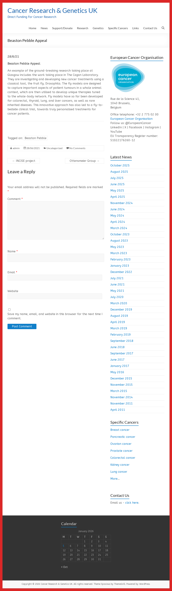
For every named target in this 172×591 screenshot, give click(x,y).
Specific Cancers (118, 28)
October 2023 (120, 234)
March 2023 (118, 253)
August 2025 (119, 171)
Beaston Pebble (35, 138)
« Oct (64, 567)
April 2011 (117, 409)
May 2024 (117, 215)
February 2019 (120, 334)
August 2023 (119, 240)
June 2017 (117, 359)
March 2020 (118, 303)
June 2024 (117, 209)
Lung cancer (118, 471)
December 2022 (121, 272)
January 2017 (119, 366)
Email (12, 272)
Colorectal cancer (122, 457)
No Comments (77, 148)
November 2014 (121, 397)
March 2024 (118, 228)
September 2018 (121, 341)
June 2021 (117, 284)
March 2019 (118, 328)
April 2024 (117, 222)
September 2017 (121, 353)
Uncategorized (54, 148)
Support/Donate (62, 28)
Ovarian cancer (120, 443)
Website (13, 291)
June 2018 (117, 347)
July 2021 (117, 278)
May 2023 (117, 247)
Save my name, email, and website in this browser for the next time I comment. (55, 316)
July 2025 (117, 178)
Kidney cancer (119, 464)
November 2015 (121, 384)
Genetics (98, 28)
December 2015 (121, 378)
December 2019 (121, 309)
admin (16, 148)
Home (32, 28)
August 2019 (119, 316)
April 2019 (117, 322)
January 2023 (119, 265)
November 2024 (121, 203)
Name (13, 251)
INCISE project (23, 161)
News (44, 28)
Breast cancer (119, 430)
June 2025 (117, 184)
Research (82, 28)
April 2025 (117, 196)
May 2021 (117, 290)
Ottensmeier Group (84, 161)
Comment (15, 199)
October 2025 (120, 165)
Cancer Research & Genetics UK (53, 10)
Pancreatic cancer (122, 437)
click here (131, 502)
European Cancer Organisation (131, 118)
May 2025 (117, 190)
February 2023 (120, 259)
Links (135, 28)
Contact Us (150, 28)
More (114, 478)
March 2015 (118, 391)
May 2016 (117, 372)
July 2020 (117, 297)
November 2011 (121, 403)
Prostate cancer (121, 450)
